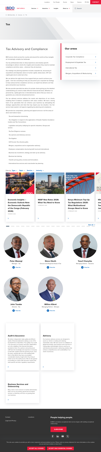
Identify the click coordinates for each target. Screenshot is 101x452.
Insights (62, 8)
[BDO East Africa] (52, 436)
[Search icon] (75, 8)
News (72, 2)
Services (40, 8)
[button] (95, 2)
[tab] (7, 226)
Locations (47, 2)
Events (65, 2)
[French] (85, 2)
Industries (51, 8)
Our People (56, 2)
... (70, 8)
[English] (88, 2)
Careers (79, 2)
